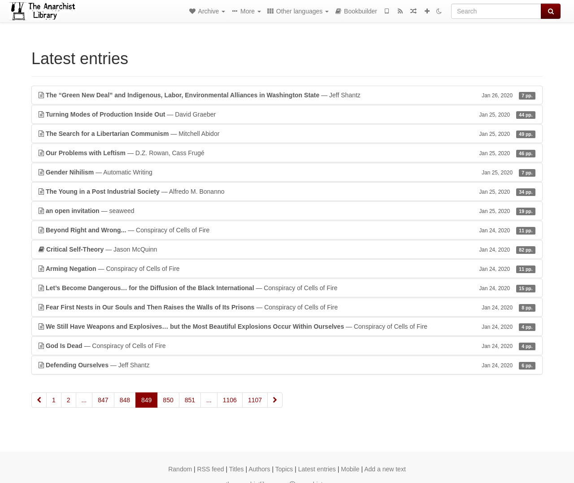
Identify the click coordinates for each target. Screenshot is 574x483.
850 (168, 400)
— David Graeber (287, 114)
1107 (255, 400)
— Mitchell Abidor (287, 133)
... (84, 400)
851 (190, 400)
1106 (230, 400)
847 (103, 400)
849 (146, 400)
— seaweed (287, 210)
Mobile (350, 469)
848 (125, 400)
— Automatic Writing (287, 172)
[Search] (496, 11)
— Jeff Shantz (287, 95)
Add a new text (385, 469)
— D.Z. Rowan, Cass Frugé (287, 152)
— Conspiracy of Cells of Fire (287, 230)
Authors (259, 469)
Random (180, 469)
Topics (284, 469)
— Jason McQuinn (287, 249)
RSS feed (210, 469)
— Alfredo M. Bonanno (287, 191)
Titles (236, 469)
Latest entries (317, 469)
